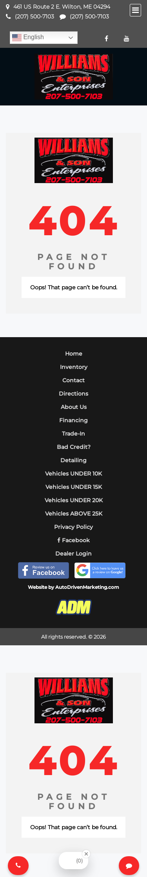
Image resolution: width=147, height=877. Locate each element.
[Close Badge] (86, 854)
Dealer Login (73, 553)
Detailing (73, 460)
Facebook (73, 540)
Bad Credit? (74, 446)
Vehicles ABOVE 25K (73, 513)
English (28, 37)
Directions (73, 393)
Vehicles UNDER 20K (74, 500)
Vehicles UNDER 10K (73, 473)
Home (73, 353)
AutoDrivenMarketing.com (87, 587)
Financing (73, 420)
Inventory (73, 366)
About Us (74, 406)
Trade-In (73, 433)
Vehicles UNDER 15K (73, 486)
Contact (73, 380)
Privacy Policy (73, 526)
